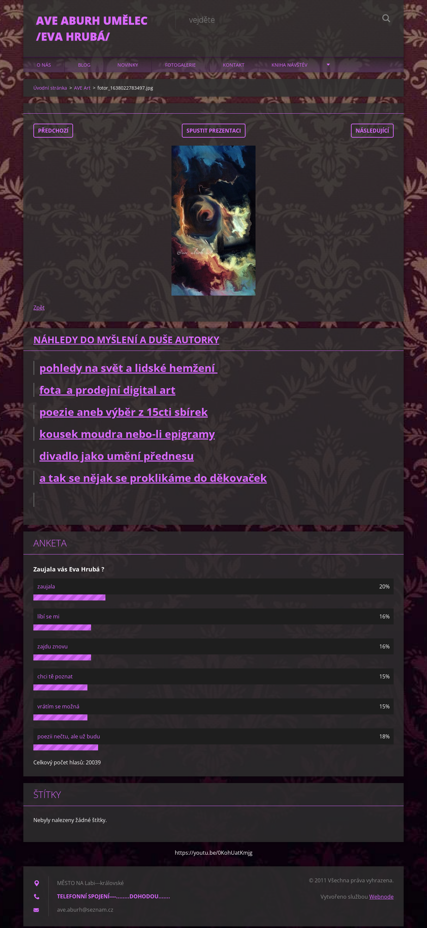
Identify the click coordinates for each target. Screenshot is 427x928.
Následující (372, 132)
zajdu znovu (52, 648)
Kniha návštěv (289, 66)
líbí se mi (48, 618)
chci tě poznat (55, 678)
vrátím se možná (58, 708)
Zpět (39, 309)
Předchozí (53, 132)
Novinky (127, 66)
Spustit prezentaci (213, 132)
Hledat (386, 19)
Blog (84, 66)
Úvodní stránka (50, 89)
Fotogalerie (180, 66)
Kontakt (234, 66)
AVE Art (82, 89)
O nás (44, 66)
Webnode (381, 898)
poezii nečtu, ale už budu (68, 738)
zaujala (46, 588)
